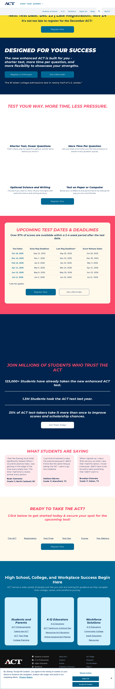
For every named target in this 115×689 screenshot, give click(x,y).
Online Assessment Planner (57, 637)
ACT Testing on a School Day (57, 628)
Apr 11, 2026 (18, 268)
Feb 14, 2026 (18, 263)
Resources (94, 640)
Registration (30, 538)
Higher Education (41, 663)
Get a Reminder (57, 74)
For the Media (91, 663)
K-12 (63, 11)
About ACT (63, 657)
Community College (93, 631)
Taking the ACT (21, 631)
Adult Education (94, 636)
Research (90, 660)
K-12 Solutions (57, 624)
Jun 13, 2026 (18, 272)
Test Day (66, 538)
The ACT (12, 538)
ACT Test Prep (21, 636)
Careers (62, 660)
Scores (84, 538)
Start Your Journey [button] (31, 4)
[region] (57, 678)
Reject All (85, 678)
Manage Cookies (86, 673)
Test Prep (48, 538)
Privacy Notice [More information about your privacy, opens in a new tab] (26, 677)
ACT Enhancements (21, 627)
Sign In (89, 667)
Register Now (57, 29)
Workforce (72, 11)
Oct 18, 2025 (17, 253)
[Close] (111, 678)
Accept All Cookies (85, 684)
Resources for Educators (57, 633)
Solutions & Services (66, 667)
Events (61, 663)
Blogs (93, 11)
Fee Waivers (103, 538)
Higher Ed (83, 11)
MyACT (107, 11)
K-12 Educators (94, 627)
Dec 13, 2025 (18, 258)
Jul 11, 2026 (17, 277)
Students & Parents (50, 11)
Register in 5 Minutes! (21, 74)
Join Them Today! (57, 425)
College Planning (21, 640)
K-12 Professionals (42, 660)
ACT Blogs (90, 657)
